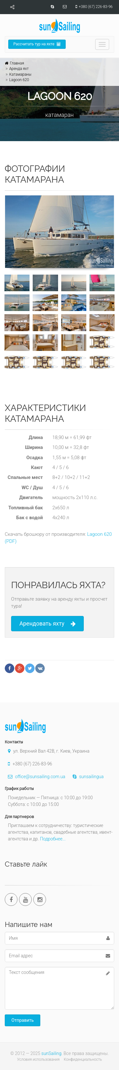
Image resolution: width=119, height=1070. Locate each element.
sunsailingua (86, 776)
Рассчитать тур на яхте (37, 44)
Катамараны (20, 74)
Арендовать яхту (47, 623)
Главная (17, 63)
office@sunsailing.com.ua (35, 776)
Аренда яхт (19, 68)
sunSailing (51, 1053)
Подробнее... (53, 838)
